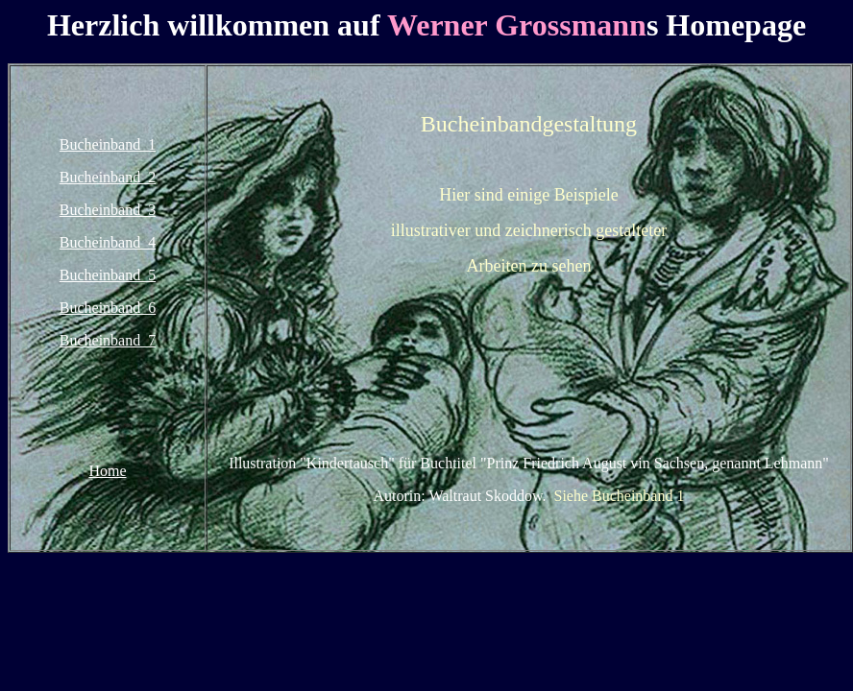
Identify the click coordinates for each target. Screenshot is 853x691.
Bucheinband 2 (108, 177)
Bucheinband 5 (108, 275)
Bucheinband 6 (108, 307)
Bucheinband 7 (108, 340)
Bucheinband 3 (108, 210)
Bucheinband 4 (108, 242)
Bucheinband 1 (108, 144)
